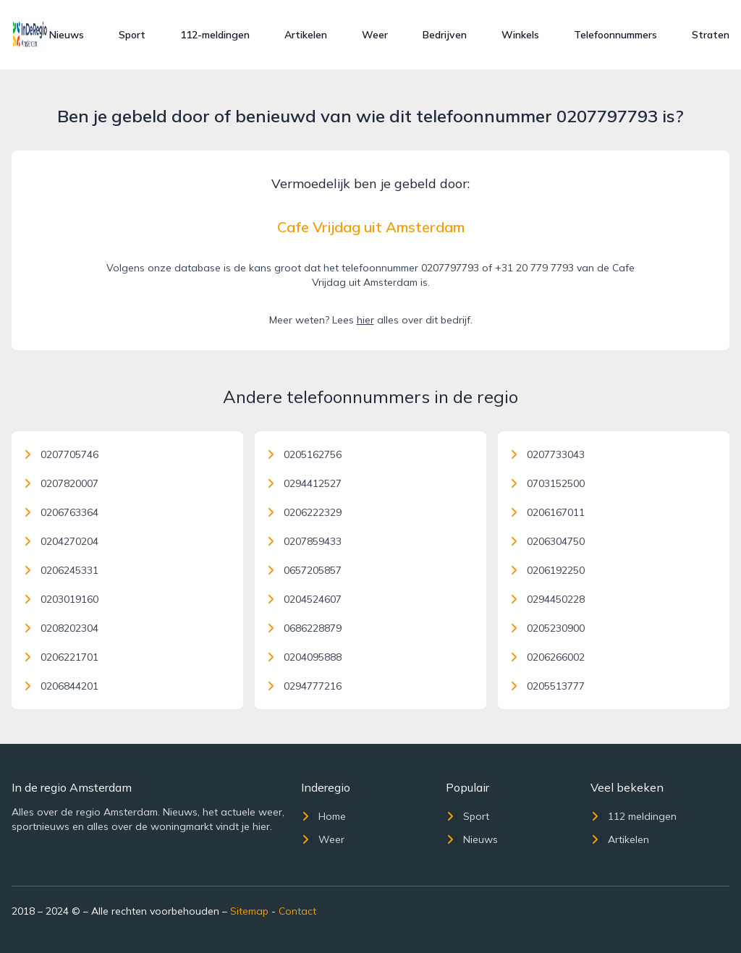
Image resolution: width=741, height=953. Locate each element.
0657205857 (304, 570)
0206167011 (547, 512)
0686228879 (304, 628)
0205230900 (547, 628)
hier (365, 319)
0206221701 (60, 657)
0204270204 (60, 541)
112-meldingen (215, 34)
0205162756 (304, 454)
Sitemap (249, 911)
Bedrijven (445, 34)
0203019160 (60, 599)
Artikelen (305, 34)
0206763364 (60, 512)
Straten (710, 34)
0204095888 (304, 657)
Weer (375, 34)
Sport (132, 34)
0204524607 (304, 599)
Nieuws (66, 34)
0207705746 (60, 454)
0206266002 (547, 657)
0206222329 (304, 512)
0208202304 (60, 628)
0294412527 (304, 483)
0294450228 (547, 599)
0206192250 (547, 570)
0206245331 (60, 570)
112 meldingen (633, 816)
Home (323, 816)
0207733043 (547, 454)
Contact (297, 911)
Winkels (520, 34)
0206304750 (547, 541)
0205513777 (547, 685)
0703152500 (547, 483)
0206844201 (60, 685)
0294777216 (304, 685)
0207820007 (60, 483)
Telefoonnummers (615, 34)
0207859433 (304, 541)
